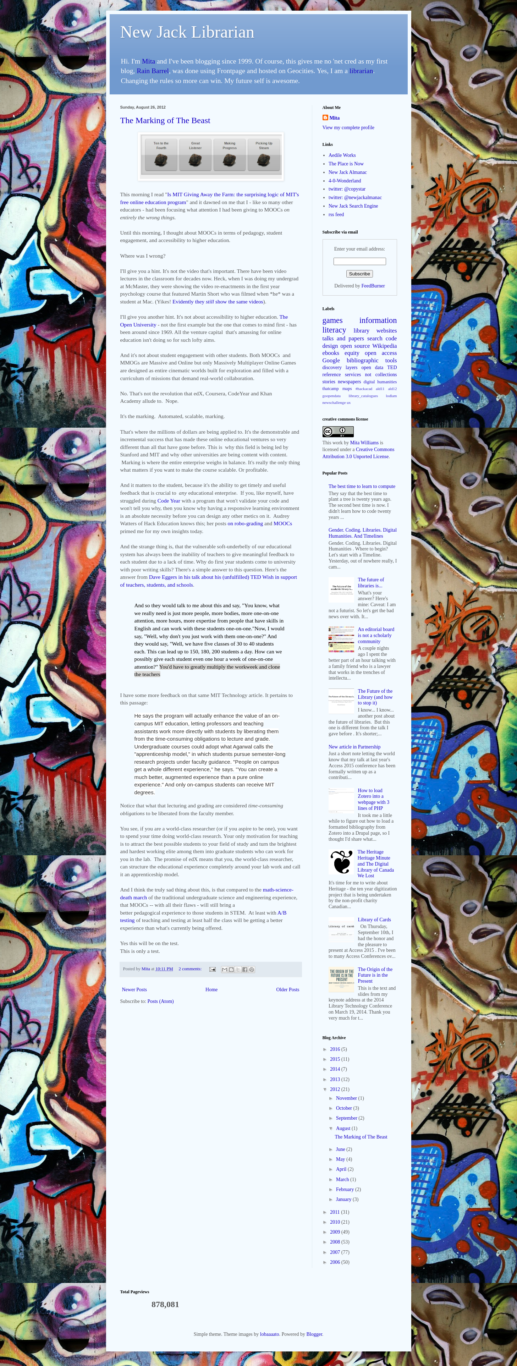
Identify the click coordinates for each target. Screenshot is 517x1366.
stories (329, 381)
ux (349, 402)
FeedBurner (373, 286)
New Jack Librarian (187, 31)
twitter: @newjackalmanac (355, 197)
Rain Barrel (153, 71)
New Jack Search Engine (353, 206)
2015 (335, 1059)
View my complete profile (349, 127)
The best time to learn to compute (362, 486)
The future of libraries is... (371, 582)
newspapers (349, 381)
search (375, 338)
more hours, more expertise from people (200, 621)
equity (352, 353)
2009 (335, 1232)
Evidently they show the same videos (217, 301)
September (347, 1118)
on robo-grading (245, 523)
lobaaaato (269, 1334)
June (341, 1149)
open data (373, 367)
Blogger (314, 1334)
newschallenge (334, 402)
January (344, 1199)
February (345, 1189)
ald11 (380, 388)
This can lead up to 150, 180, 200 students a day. (200, 651)
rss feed (336, 214)
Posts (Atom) (161, 1001)
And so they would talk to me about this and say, (187, 605)
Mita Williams (364, 442)
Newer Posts (134, 989)
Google (331, 360)
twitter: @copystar (347, 189)
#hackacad (364, 388)
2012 (335, 1089)
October (344, 1108)
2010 (335, 1222)
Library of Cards (374, 919)
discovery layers (340, 367)
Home (211, 989)
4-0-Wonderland (345, 180)
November (347, 1098)
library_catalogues (363, 396)
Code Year (169, 501)
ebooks (331, 353)
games (333, 320)
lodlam (391, 396)
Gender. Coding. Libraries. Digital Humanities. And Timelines (363, 533)
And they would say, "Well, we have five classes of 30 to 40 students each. (205, 643)
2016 (335, 1049)
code (391, 338)
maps (347, 388)
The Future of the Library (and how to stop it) (375, 697)
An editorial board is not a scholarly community (376, 635)
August (344, 1128)
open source (355, 345)
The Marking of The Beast (165, 120)
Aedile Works (342, 155)
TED (392, 367)
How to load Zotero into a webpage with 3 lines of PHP (374, 799)
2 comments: (191, 968)
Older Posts (287, 989)
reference (332, 374)
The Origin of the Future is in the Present (375, 975)
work (337, 442)
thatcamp (331, 388)
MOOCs (283, 523)
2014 (335, 1069)
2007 (335, 1252)
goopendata (332, 396)
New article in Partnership (355, 747)
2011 (335, 1212)
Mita (148, 61)
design (330, 345)
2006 (335, 1262)
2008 (335, 1242)
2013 (335, 1079)
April (342, 1169)
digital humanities (380, 381)
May (341, 1159)
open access (381, 353)
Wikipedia (384, 345)
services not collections (371, 374)
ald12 (392, 388)
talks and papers (343, 338)
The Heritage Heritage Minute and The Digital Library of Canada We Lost (376, 863)
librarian (361, 71)
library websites (375, 330)
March (343, 1179)
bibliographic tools (372, 360)
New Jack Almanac (348, 172)
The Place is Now (346, 163)
